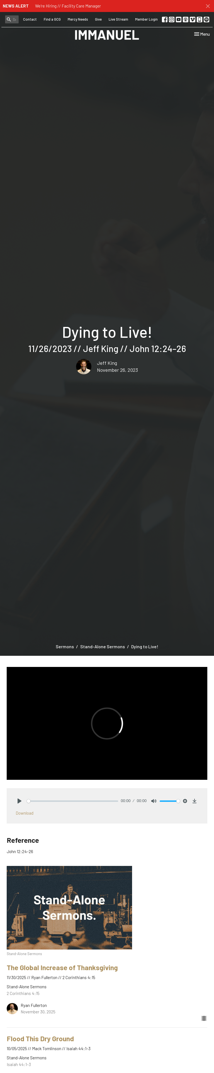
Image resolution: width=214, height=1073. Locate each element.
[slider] (72, 801)
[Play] (19, 801)
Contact (30, 19)
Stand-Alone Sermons (102, 646)
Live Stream (118, 19)
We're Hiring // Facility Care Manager (68, 5)
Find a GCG (52, 19)
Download (24, 812)
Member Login (146, 19)
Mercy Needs (78, 19)
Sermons (65, 646)
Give (98, 19)
